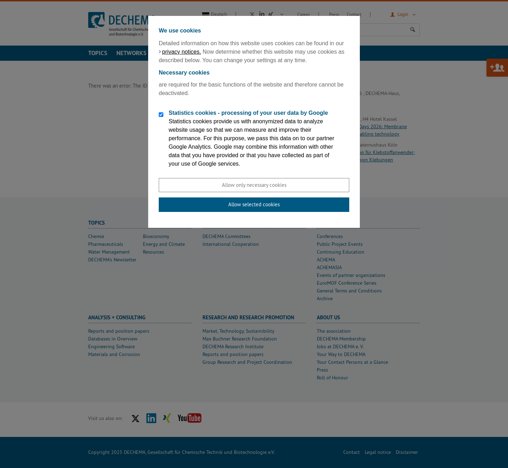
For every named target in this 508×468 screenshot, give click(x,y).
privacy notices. (181, 52)
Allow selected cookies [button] (254, 204)
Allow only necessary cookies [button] (254, 185)
